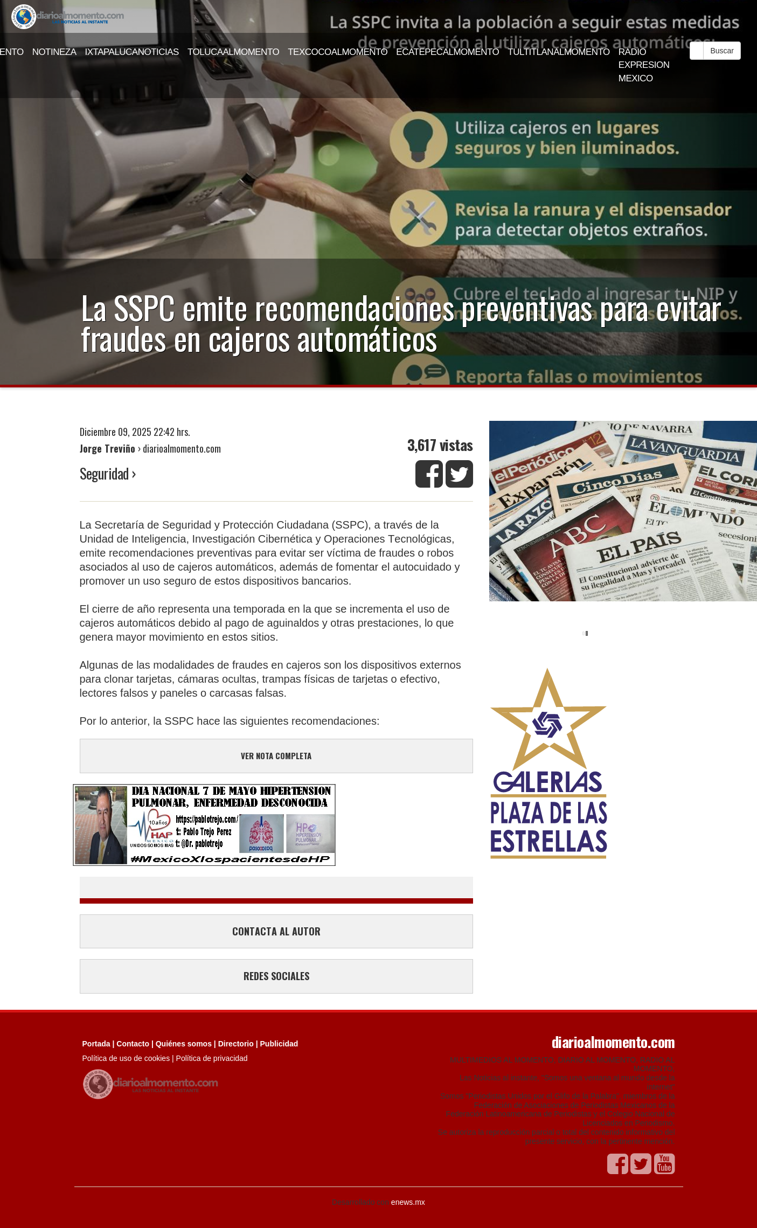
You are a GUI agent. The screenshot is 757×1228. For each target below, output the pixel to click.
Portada (96, 1043)
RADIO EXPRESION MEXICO (644, 65)
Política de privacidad (212, 1058)
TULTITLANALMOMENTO (559, 52)
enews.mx (408, 1202)
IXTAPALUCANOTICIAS (132, 52)
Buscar (722, 50)
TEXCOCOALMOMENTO (337, 52)
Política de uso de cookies (126, 1058)
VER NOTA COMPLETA (276, 755)
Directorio (236, 1043)
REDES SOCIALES (276, 976)
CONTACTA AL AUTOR (276, 931)
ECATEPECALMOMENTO (447, 52)
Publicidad (279, 1043)
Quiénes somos (184, 1043)
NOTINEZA (54, 52)
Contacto (132, 1043)
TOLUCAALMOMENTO (233, 52)
